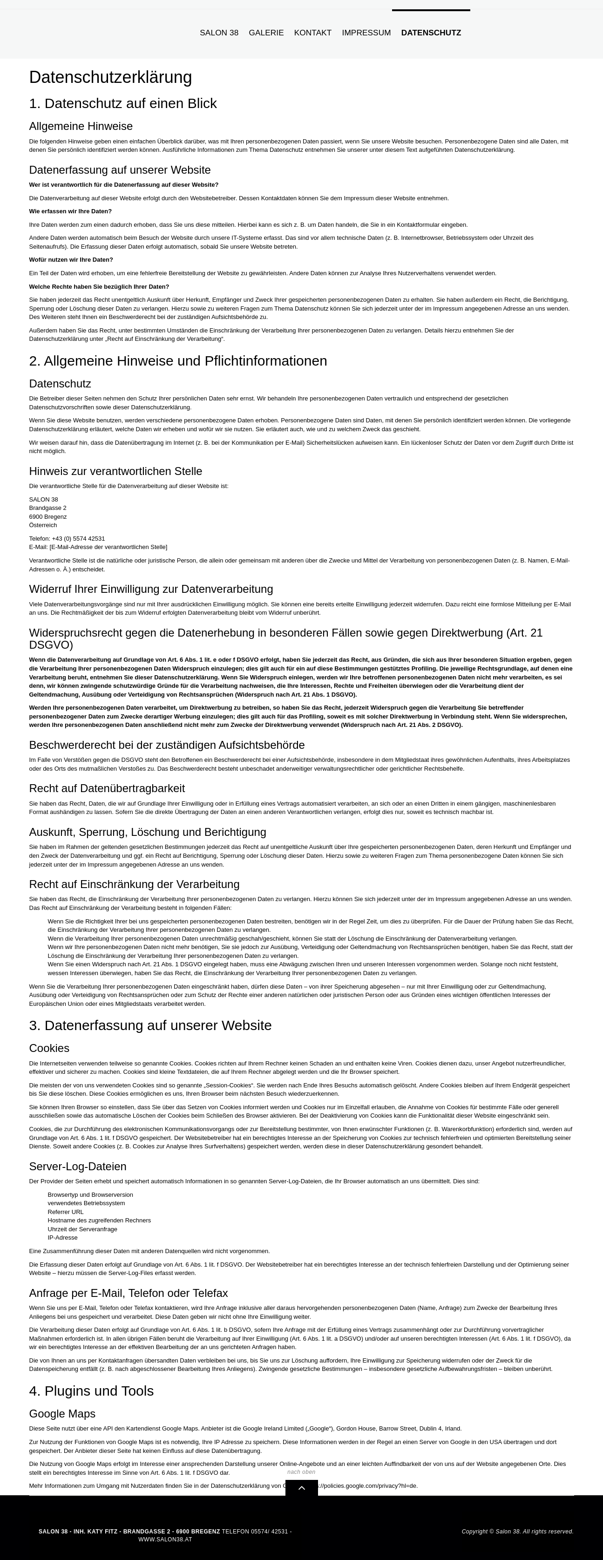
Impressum (366, 32)
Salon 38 (219, 32)
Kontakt (313, 32)
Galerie (266, 32)
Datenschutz (431, 32)
